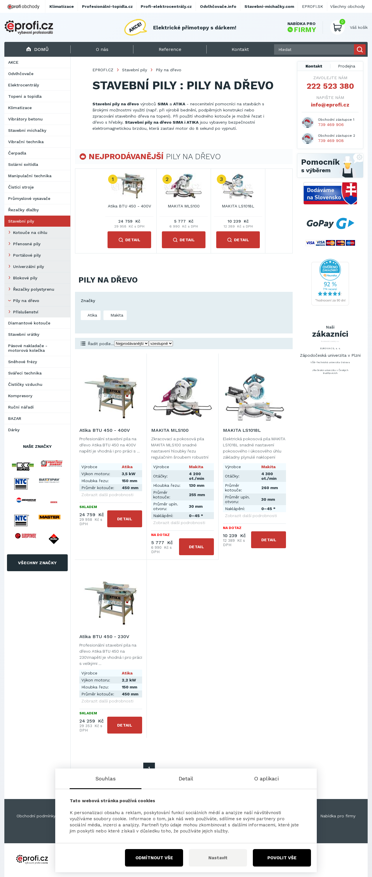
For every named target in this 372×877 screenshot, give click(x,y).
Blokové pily (25, 278)
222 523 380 (330, 86)
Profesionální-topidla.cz (107, 6)
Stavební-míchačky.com (269, 6)
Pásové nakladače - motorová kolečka (27, 348)
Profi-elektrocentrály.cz (166, 6)
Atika (91, 315)
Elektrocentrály (23, 85)
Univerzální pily (28, 266)
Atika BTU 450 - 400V (129, 206)
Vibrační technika (26, 141)
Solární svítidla (23, 164)
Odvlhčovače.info (218, 6)
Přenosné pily (26, 244)
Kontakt (314, 66)
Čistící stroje (21, 187)
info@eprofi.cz (330, 105)
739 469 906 (331, 124)
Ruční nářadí (21, 407)
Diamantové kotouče (29, 323)
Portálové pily (27, 255)
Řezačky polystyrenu (33, 289)
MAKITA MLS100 (184, 206)
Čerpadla (17, 153)
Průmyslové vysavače (29, 198)
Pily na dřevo (26, 300)
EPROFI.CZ (102, 70)
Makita (116, 315)
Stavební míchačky (27, 130)
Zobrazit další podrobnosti (107, 494)
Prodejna (346, 66)
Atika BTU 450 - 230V (104, 636)
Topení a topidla (25, 96)
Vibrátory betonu (25, 119)
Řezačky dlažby (23, 209)
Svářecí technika (25, 373)
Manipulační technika (29, 175)
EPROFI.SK (312, 6)
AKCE (13, 62)
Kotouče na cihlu (30, 232)
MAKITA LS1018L (238, 206)
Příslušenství (25, 312)
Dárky (13, 429)
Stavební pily (21, 221)
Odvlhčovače (20, 73)
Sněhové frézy (22, 361)
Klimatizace (20, 107)
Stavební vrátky (23, 334)
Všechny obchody (347, 6)
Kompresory (20, 395)
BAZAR (14, 418)
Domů (37, 49)
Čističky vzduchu (25, 384)
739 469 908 (331, 140)
